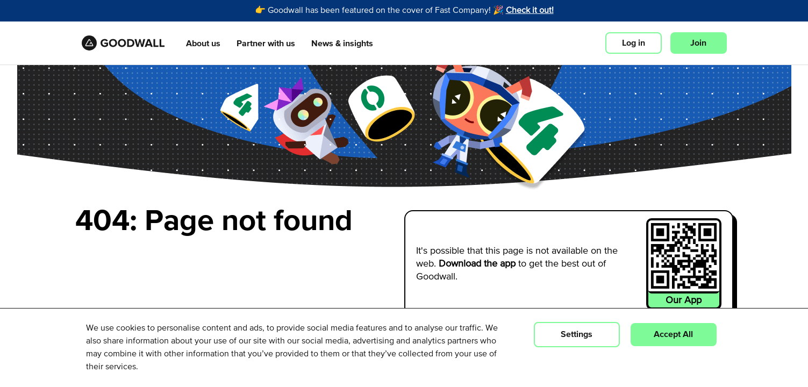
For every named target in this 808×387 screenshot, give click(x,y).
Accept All (673, 334)
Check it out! (530, 10)
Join (698, 43)
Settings (576, 334)
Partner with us (266, 43)
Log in (633, 43)
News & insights (342, 43)
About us (203, 43)
